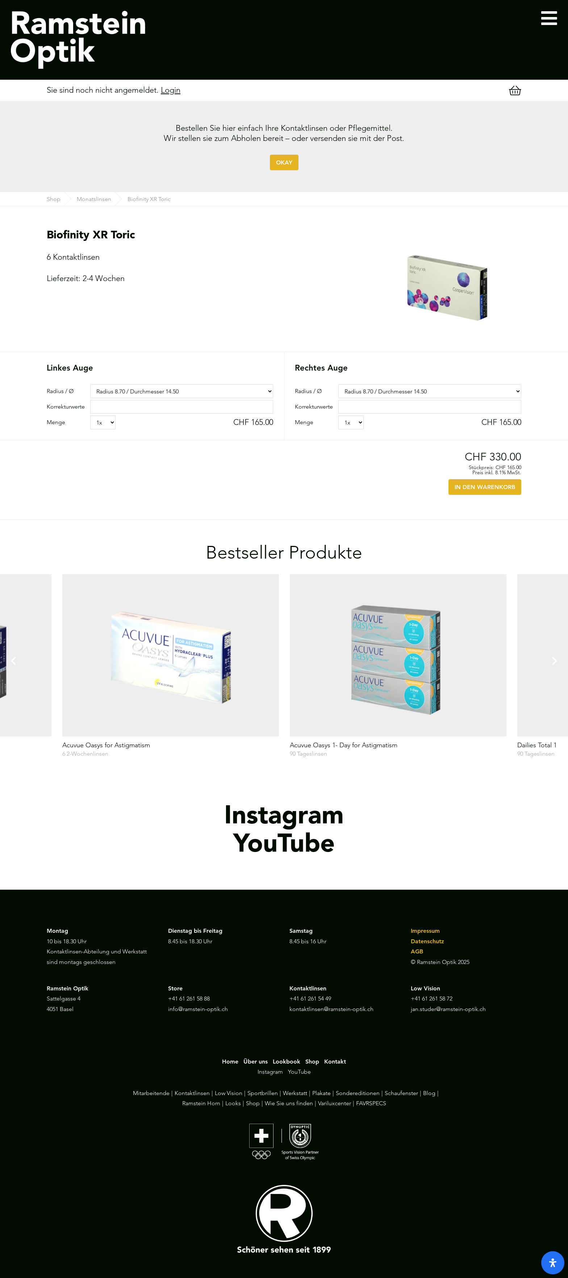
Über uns (255, 1061)
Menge (56, 422)
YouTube (299, 1071)
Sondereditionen (358, 1093)
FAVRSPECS (371, 1103)
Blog (429, 1093)
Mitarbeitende (151, 1093)
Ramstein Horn (201, 1103)
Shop (53, 199)
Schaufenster (401, 1093)
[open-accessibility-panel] (552, 1262)
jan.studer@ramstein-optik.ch (448, 1009)
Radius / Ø (60, 391)
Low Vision (228, 1093)
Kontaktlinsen (192, 1093)
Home (230, 1061)
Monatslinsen (94, 199)
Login (170, 90)
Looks (233, 1103)
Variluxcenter (334, 1103)
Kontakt (335, 1061)
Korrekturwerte (66, 406)
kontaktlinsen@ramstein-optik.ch (331, 1009)
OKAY (284, 162)
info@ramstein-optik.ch (198, 1009)
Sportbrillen (262, 1093)
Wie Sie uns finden (289, 1103)
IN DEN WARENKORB (485, 487)
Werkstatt (295, 1093)
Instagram (270, 1071)
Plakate (321, 1093)
